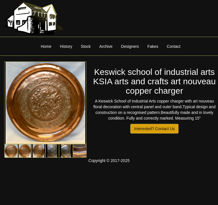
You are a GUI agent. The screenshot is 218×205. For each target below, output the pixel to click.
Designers (130, 46)
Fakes (152, 46)
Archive (106, 46)
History (66, 46)
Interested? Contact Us (154, 128)
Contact (173, 46)
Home (46, 46)
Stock (86, 46)
